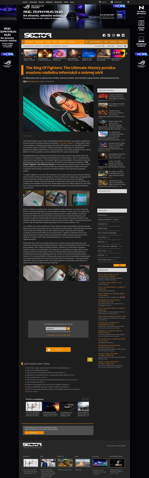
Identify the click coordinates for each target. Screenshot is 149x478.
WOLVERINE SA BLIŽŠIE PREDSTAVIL (44, 59)
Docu (72, 2)
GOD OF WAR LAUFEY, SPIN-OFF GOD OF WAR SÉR (29, 60)
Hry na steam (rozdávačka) (107, 233)
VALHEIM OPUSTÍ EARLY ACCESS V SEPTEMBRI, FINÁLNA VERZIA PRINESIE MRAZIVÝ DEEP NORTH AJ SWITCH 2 (111, 147)
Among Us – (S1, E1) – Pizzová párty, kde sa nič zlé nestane (99, 472)
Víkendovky (79, 470)
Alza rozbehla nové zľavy (36, 382)
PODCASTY (38, 46)
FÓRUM (71, 42)
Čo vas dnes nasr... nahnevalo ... (108, 246)
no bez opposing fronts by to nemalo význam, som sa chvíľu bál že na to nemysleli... (111, 335)
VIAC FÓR (122, 265)
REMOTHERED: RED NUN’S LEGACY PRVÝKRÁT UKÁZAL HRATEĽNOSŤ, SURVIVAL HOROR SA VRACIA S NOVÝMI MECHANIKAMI (110, 125)
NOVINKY (29, 42)
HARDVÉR (62, 42)
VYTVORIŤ (116, 265)
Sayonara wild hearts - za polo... (108, 219)
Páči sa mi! (58, 350)
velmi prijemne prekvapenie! (106, 291)
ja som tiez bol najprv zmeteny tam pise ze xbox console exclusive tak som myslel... (110, 366)
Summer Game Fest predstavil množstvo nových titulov (46, 373)
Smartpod (33, 2)
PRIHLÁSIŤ (34, 433)
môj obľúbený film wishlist (105, 342)
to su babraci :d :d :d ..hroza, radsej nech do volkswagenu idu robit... (110, 304)
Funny (66, 2)
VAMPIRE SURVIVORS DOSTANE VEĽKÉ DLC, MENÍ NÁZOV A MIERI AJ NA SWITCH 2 (111, 97)
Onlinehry (49, 2)
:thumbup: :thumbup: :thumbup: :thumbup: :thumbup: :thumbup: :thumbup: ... (110, 279)
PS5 (106, 42)
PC (86, 42)
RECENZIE (39, 42)
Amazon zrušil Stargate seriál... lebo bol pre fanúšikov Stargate (48, 384)
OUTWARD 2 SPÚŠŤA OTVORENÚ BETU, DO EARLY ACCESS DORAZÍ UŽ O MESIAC (111, 174)
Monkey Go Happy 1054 (64, 470)
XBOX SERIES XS (96, 42)
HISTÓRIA (31, 46)
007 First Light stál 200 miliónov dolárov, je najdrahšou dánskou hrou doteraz (54, 389)
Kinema (41, 2)
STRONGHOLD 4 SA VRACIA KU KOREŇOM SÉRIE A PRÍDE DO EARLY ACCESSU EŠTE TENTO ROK (112, 183)
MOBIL (121, 42)
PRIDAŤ (109, 46)
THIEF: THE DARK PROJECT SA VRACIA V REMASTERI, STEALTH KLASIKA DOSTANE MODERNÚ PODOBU (111, 164)
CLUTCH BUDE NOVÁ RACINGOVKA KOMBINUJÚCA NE (103, 60)
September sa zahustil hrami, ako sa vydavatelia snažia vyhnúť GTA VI (51, 375)
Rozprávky (58, 2)
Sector (25, 2)
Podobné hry (102, 224)
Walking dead (102, 228)
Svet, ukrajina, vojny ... (105, 259)
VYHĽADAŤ (98, 46)
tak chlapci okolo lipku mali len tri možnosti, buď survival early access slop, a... (111, 350)
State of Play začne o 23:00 (37, 377)
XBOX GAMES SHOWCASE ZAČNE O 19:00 (112, 316)
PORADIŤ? (120, 46)
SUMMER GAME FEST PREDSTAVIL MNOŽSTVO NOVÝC (59, 60)
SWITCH (113, 42)
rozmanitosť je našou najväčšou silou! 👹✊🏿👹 (111, 297)
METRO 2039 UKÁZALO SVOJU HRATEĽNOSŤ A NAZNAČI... (108, 275)
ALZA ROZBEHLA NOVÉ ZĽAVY (116, 59)
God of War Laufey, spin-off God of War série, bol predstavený (49, 368)
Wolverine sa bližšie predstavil (38, 370)
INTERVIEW (46, 46)
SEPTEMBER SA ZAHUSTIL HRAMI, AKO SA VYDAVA (73, 60)
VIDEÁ (48, 42)
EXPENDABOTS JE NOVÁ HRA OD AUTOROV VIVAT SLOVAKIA (117, 156)
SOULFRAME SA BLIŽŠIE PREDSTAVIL (117, 105)
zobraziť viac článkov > (32, 391)
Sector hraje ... (102, 251)
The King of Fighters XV (67, 143)
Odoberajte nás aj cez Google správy (59, 335)
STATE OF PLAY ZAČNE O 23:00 (87, 59)
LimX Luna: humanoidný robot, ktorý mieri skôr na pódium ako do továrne (30, 471)
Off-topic (101, 255)
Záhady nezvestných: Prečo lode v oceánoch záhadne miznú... (116, 471)
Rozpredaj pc (102, 215)
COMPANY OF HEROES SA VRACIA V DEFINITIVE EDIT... (110, 332)
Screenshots (102, 237)
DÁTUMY (65, 46)
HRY (54, 42)
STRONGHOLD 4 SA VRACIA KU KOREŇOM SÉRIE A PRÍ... (108, 323)
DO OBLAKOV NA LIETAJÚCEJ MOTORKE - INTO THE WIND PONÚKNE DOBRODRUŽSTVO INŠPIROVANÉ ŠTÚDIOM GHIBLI (111, 136)
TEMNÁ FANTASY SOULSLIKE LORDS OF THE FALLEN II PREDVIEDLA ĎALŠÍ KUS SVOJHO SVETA (111, 113)
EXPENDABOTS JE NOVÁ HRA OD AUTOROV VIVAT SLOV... (109, 301)
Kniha (24, 81)
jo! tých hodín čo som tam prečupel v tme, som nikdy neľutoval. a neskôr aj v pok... (111, 312)
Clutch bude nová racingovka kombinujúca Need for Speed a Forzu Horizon (52, 380)
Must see (101, 242)
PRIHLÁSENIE (118, 2)
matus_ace (34, 81)
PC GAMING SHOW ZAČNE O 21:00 (109, 282)
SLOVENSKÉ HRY (56, 46)
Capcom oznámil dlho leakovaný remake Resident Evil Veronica (48, 387)
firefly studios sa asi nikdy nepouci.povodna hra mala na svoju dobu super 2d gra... (111, 327)
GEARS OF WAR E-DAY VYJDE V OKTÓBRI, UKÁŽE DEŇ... (108, 354)
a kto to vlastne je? (103, 284)
